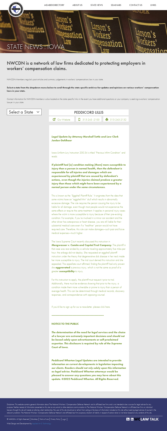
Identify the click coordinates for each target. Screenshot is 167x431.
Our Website (63, 120)
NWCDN (16, 9)
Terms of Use (44, 420)
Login (64, 420)
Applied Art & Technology (41, 424)
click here (105, 308)
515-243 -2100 (91, 120)
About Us (77, 5)
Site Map (34, 420)
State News (97, 5)
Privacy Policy (55, 420)
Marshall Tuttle (91, 137)
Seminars (116, 5)
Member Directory (54, 5)
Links (153, 5)
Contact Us (135, 5)
